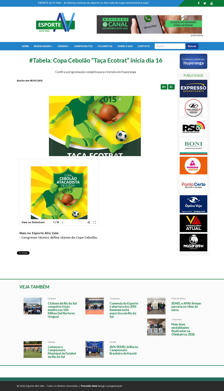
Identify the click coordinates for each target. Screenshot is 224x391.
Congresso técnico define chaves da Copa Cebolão (59, 237)
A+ (164, 87)
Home (25, 46)
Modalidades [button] (43, 46)
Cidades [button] (63, 46)
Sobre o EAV (125, 46)
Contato (144, 46)
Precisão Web (89, 385)
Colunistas (105, 46)
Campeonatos (83, 46)
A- (171, 87)
